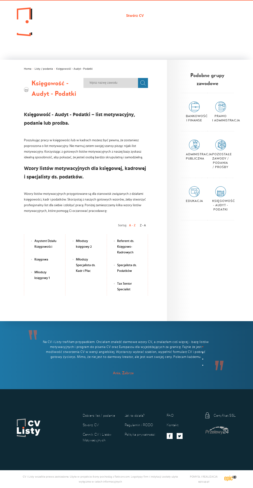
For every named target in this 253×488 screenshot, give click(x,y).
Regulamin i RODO (139, 425)
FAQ (170, 415)
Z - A (143, 225)
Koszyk (115, 24)
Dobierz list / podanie (100, 16)
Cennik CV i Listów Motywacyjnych (181, 16)
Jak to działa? (68, 24)
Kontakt (94, 24)
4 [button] (202, 365)
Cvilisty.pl (65, 16)
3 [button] (202, 359)
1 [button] (202, 346)
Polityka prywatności (140, 434)
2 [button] (202, 353)
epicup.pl (203, 481)
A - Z (132, 225)
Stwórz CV (135, 16)
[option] (126, 353)
